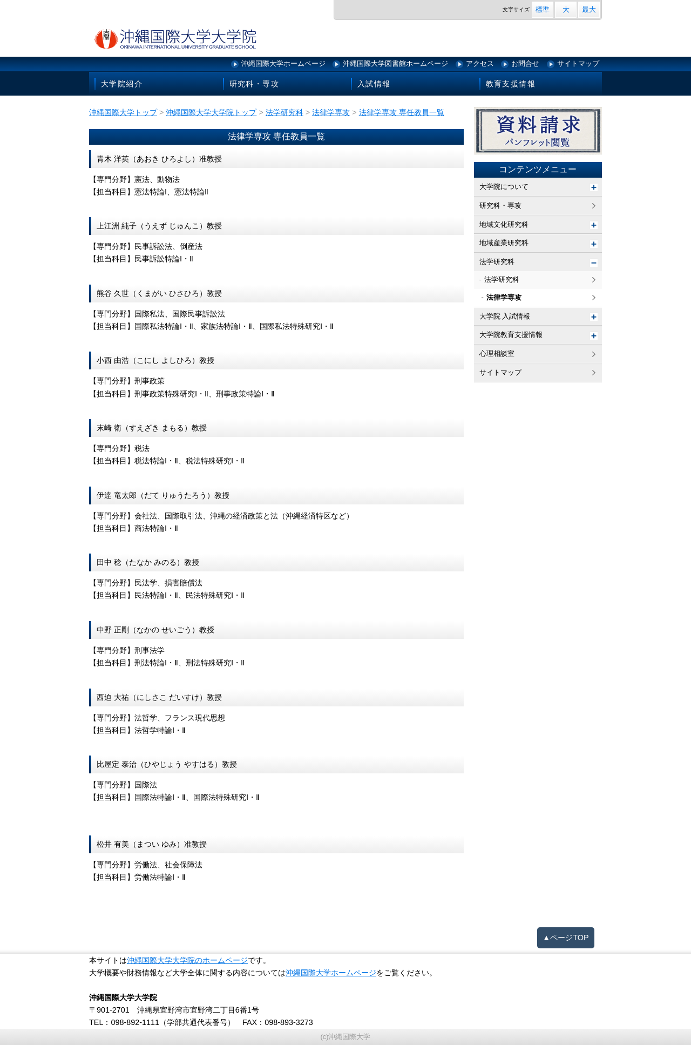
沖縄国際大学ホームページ (283, 63)
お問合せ (525, 63)
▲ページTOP (566, 937)
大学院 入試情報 (505, 316)
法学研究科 (496, 262)
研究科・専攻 (254, 83)
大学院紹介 (122, 83)
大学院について (504, 187)
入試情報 (374, 83)
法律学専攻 (503, 297)
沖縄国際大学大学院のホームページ (187, 960)
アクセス (480, 63)
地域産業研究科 (504, 243)
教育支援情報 (511, 83)
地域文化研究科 (504, 224)
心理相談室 (496, 353)
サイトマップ (578, 63)
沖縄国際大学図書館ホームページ (395, 63)
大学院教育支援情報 (511, 335)
